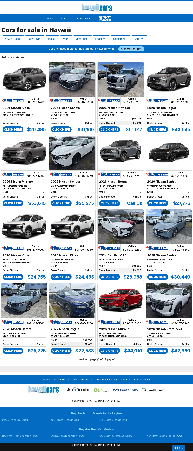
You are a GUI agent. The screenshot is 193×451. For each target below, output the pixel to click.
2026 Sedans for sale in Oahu (113, 420)
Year (66, 38)
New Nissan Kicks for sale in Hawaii (67, 436)
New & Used (13, 38)
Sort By (139, 38)
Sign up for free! (131, 49)
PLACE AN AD (84, 18)
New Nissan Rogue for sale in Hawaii (116, 436)
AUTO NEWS (61, 379)
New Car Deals (82, 379)
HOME (50, 18)
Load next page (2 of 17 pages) (96, 359)
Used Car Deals (106, 379)
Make (52, 38)
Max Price (83, 38)
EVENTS (125, 379)
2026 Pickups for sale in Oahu (65, 420)
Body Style (34, 38)
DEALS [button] (65, 18)
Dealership (120, 38)
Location (101, 38)
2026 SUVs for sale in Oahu (15, 420)
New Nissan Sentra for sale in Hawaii (164, 436)
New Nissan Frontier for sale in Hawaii (20, 436)
